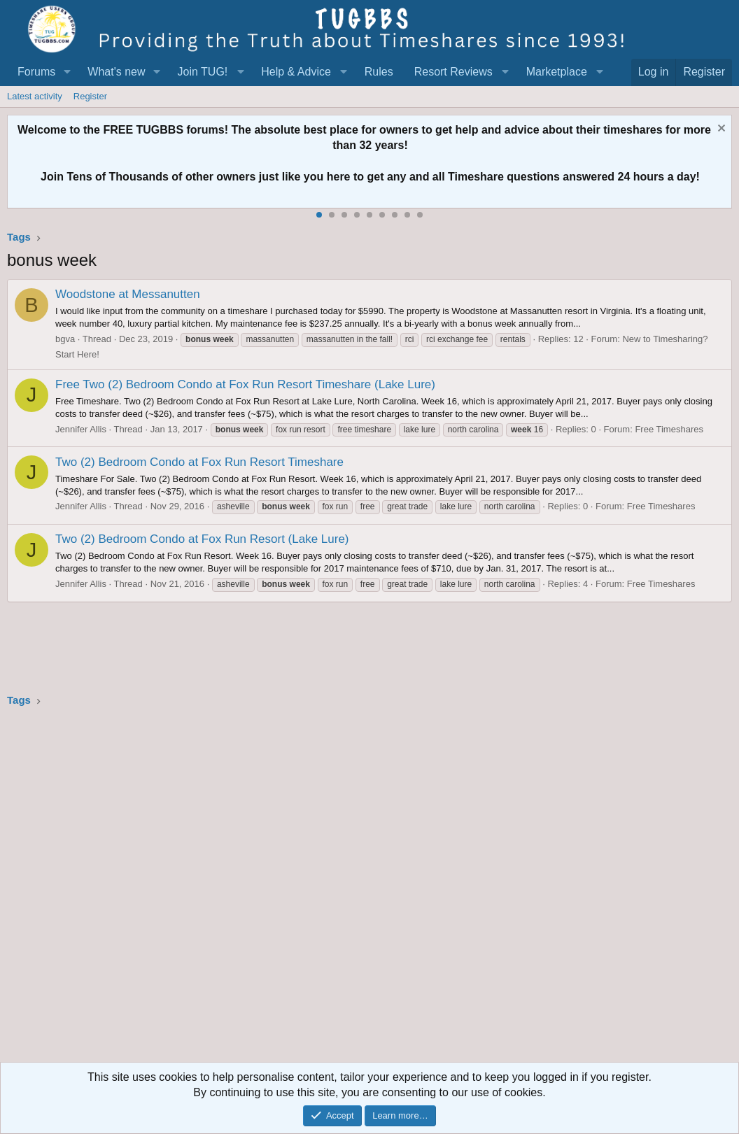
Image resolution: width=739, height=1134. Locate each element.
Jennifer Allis (80, 429)
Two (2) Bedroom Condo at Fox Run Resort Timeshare (199, 462)
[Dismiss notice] (720, 129)
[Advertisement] (369, 889)
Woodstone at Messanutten (127, 294)
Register (90, 96)
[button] (67, 72)
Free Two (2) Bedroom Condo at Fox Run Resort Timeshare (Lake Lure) (245, 384)
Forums (36, 72)
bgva (65, 339)
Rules (379, 72)
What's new (116, 72)
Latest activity (34, 96)
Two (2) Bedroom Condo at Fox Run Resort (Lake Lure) (202, 539)
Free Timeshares (669, 429)
